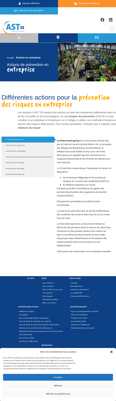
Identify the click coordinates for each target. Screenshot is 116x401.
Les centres (47, 292)
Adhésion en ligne (26, 311)
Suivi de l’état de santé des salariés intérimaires (39, 324)
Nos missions (48, 286)
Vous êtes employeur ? (29, 306)
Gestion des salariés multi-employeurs (35, 328)
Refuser (58, 385)
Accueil (31, 278)
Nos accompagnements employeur (34, 318)
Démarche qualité (50, 299)
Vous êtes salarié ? (79, 306)
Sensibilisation (76, 286)
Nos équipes (48, 296)
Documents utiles (26, 338)
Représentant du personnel (82, 328)
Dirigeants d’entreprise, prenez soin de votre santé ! (41, 331)
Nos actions (75, 278)
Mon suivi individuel (79, 314)
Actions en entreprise (79, 289)
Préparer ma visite (79, 318)
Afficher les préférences (58, 394)
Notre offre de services (53, 289)
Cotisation (23, 314)
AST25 (45, 278)
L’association (48, 283)
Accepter (58, 377)
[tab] (28, 140)
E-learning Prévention (79, 296)
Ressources (48, 345)
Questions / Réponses (28, 341)
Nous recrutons (49, 302)
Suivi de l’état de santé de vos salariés (35, 321)
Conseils (74, 283)
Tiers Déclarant (25, 334)
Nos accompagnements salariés (84, 311)
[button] (111, 351)
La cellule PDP (76, 292)
